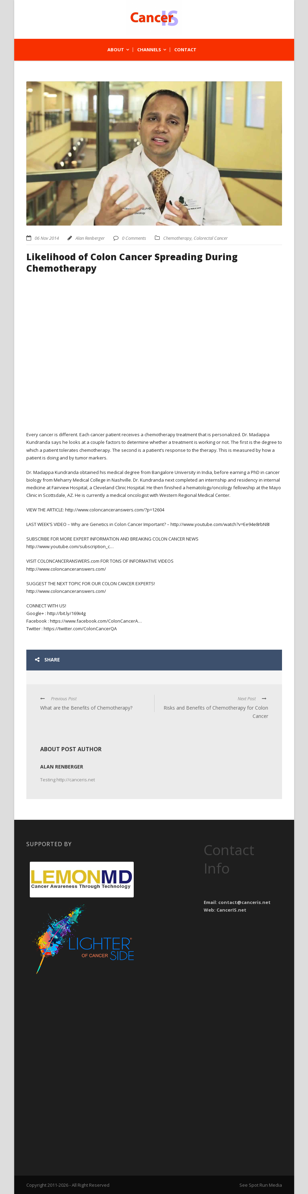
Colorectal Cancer (211, 238)
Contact (185, 49)
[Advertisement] (82, 1020)
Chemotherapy (177, 238)
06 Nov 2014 (47, 238)
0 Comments (134, 238)
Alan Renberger (90, 238)
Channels (149, 49)
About (115, 49)
